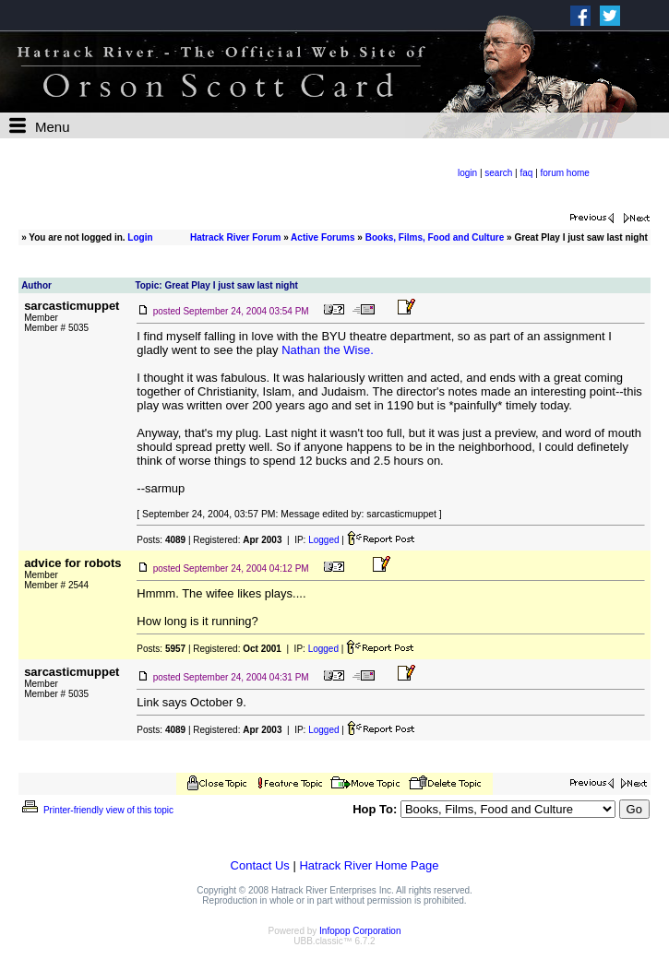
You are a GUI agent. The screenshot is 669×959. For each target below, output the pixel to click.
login (467, 173)
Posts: (161, 540)
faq (526, 173)
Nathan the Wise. (327, 350)
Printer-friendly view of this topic (96, 810)
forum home (565, 173)
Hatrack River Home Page (368, 865)
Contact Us (260, 865)
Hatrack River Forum (235, 237)
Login (139, 237)
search (498, 173)
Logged (323, 540)
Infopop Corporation (359, 931)
